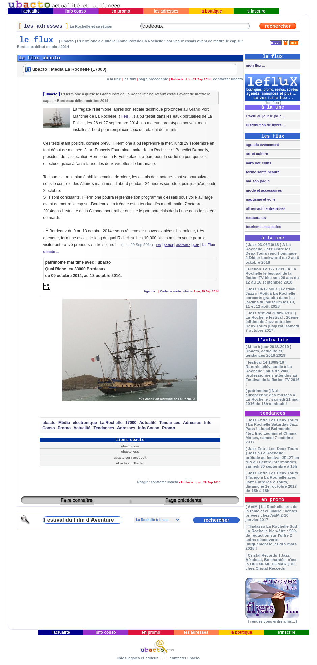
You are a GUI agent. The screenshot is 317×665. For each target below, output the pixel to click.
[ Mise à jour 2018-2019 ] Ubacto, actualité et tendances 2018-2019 (268, 351)
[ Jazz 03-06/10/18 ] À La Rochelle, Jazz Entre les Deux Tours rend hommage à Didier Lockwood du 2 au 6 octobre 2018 (272, 253)
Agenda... (151, 291)
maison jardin (257, 181)
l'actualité (30, 11)
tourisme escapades (263, 227)
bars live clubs (258, 163)
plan (196, 245)
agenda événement (262, 145)
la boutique (211, 11)
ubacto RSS (130, 451)
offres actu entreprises (265, 208)
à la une (114, 79)
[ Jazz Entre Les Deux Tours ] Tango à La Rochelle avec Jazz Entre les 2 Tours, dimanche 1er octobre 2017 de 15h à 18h (271, 482)
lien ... (127, 116)
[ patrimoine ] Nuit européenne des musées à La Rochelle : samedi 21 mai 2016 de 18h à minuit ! (271, 397)
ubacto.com (130, 446)
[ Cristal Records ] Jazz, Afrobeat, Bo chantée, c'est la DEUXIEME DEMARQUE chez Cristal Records (270, 561)
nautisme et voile (260, 199)
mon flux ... (255, 65)
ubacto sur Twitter (130, 463)
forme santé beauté (262, 172)
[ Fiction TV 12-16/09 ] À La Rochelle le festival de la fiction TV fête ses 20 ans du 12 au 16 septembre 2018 (272, 275)
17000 (130, 422)
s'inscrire (256, 11)
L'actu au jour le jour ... (265, 116)
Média (64, 422)
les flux (129, 79)
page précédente (153, 79)
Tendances (169, 422)
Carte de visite (170, 291)
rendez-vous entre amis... (272, 621)
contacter (183, 245)
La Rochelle (111, 422)
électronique (85, 422)
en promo (120, 11)
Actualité (148, 422)
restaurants (255, 218)
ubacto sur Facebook (130, 457)
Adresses (192, 422)
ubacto (51, 94)
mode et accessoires (263, 190)
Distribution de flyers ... (265, 125)
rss (158, 245)
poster (168, 245)
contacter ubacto (228, 79)
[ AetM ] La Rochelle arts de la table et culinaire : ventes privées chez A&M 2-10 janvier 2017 (271, 513)
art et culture (256, 154)
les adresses (166, 11)
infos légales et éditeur (137, 658)
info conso (75, 11)
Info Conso (148, 428)
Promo (64, 428)
